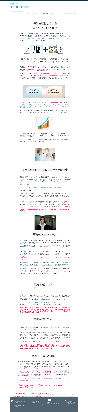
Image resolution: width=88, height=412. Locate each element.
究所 (26, 7)
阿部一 (14, 3)
